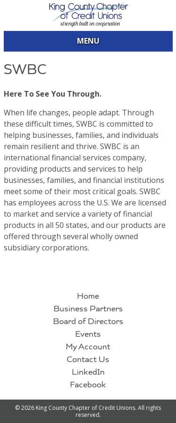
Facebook (88, 385)
